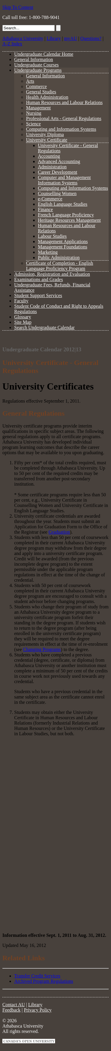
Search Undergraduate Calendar (44, 327)
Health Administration (47, 97)
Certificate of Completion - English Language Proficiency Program (59, 266)
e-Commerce (50, 198)
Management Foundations (62, 246)
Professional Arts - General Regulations (63, 118)
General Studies (41, 91)
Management (38, 107)
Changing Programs (42, 649)
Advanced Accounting (59, 161)
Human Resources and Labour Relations (64, 102)
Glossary (22, 316)
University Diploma (45, 134)
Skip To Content (17, 7)
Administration (52, 166)
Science (33, 123)
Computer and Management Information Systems (64, 180)
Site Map (22, 322)
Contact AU (13, 1004)
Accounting (49, 156)
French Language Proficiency (66, 214)
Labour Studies (52, 236)
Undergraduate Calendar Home (43, 54)
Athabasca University (22, 38)
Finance (45, 209)
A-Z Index (12, 43)
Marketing (48, 252)
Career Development (57, 172)
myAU (70, 38)
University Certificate (46, 139)
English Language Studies (62, 204)
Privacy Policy (38, 1009)
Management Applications (63, 241)
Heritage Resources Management (69, 220)
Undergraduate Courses (36, 64)
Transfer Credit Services (37, 975)
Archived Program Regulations (43, 981)
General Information (33, 59)
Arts (30, 81)
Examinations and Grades (38, 279)
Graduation (59, 532)
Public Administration (59, 257)
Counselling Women (57, 193)
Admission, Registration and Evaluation (52, 274)
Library (53, 38)
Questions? (90, 38)
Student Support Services (38, 295)
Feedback (11, 1009)
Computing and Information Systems (61, 129)
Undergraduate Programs (38, 70)
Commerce (36, 86)
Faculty (21, 300)
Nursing (33, 113)
